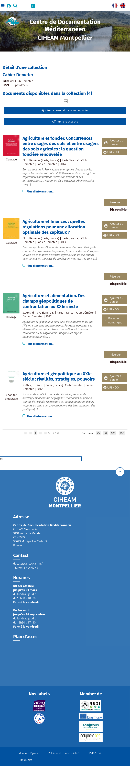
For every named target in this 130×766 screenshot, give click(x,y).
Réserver (115, 202)
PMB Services (96, 753)
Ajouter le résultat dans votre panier (65, 110)
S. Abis (27, 312)
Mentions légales (28, 753)
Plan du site (25, 759)
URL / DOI (113, 152)
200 (122, 433)
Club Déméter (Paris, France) (41, 160)
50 (105, 433)
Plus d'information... (41, 191)
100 (113, 433)
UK (122, 5)
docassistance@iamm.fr (28, 563)
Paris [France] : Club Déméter (75, 312)
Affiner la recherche (65, 122)
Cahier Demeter (47, 164)
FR (113, 5)
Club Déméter (24, 81)
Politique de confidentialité (63, 753)
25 (98, 433)
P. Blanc (43, 312)
